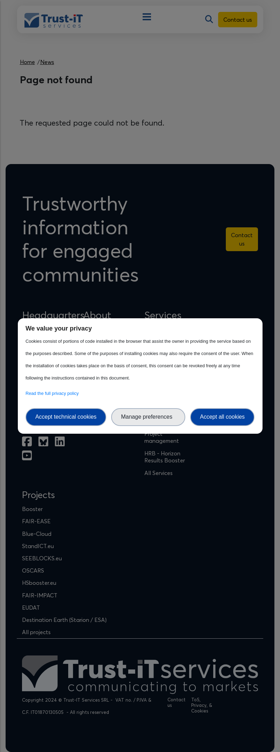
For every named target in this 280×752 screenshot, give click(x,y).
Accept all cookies (222, 417)
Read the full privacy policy (53, 393)
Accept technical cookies (65, 417)
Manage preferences (148, 417)
